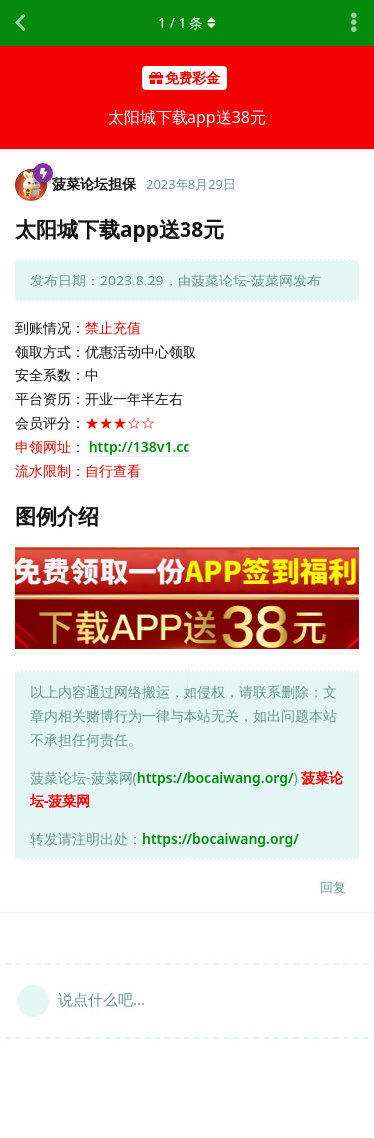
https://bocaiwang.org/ (215, 777)
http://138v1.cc (139, 446)
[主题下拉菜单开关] (354, 23)
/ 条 (187, 22)
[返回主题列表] (20, 23)
